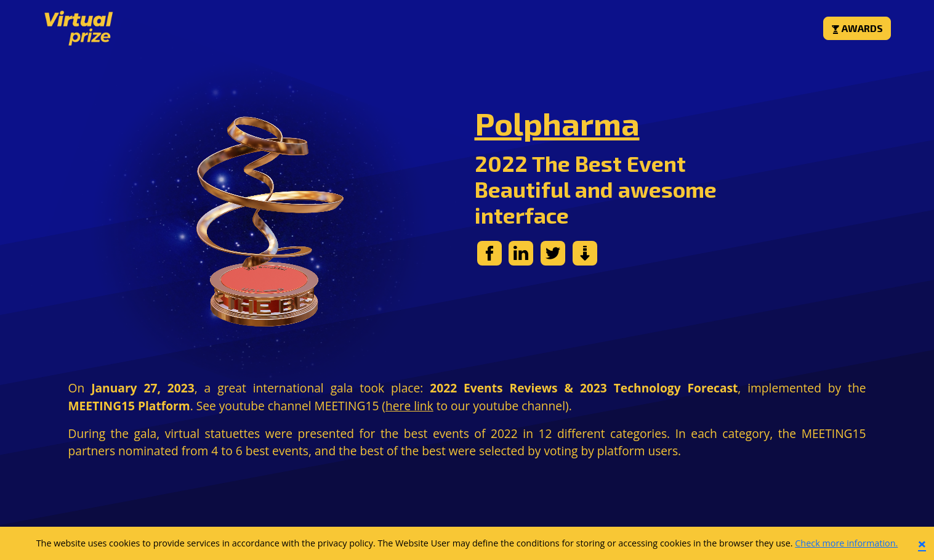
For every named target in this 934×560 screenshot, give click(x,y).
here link (409, 405)
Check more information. (846, 543)
